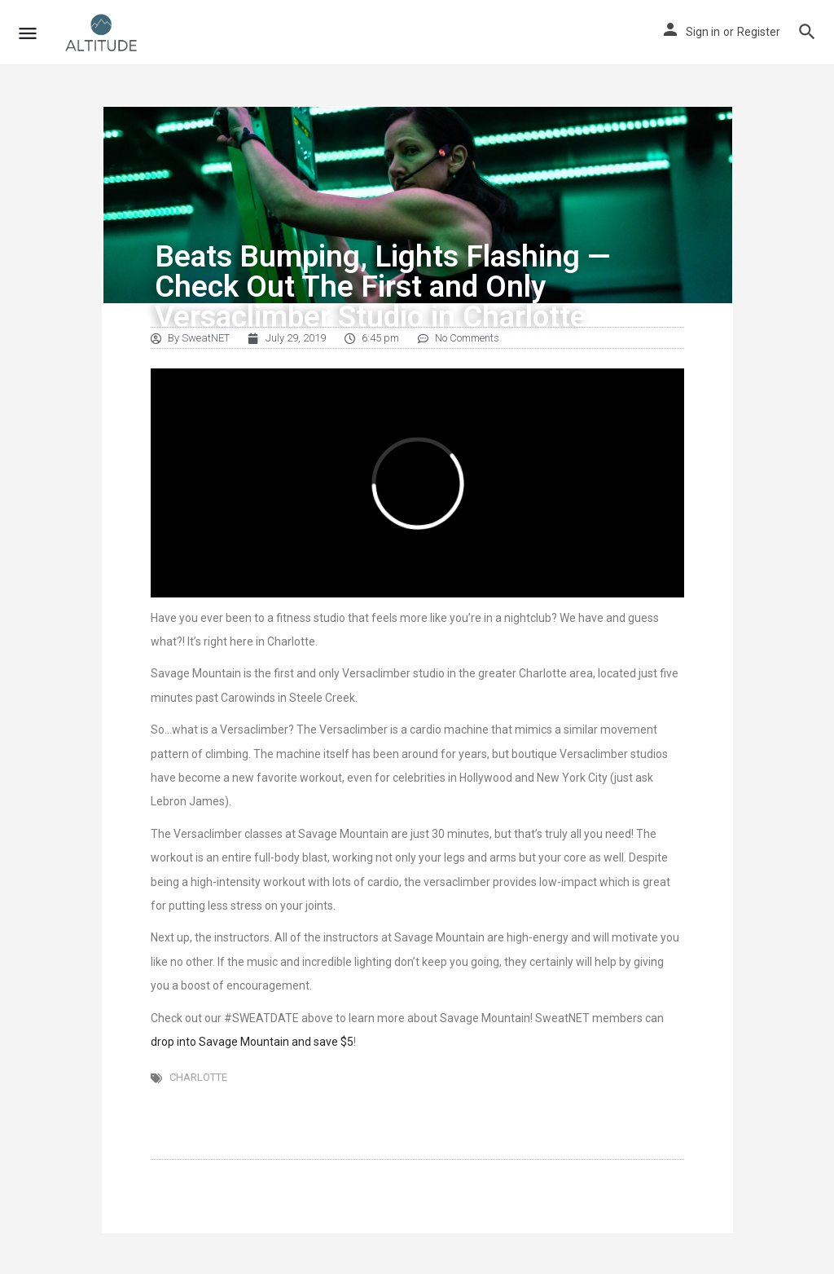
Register (758, 31)
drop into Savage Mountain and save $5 (252, 1041)
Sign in (703, 31)
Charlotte (198, 1077)
